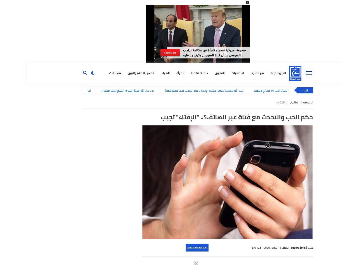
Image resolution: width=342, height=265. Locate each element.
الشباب (138, 73)
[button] (220, 2)
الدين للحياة (251, 73)
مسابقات (88, 73)
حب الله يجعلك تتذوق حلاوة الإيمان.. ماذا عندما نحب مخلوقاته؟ (178, 90)
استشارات (211, 73)
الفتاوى (193, 73)
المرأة (153, 73)
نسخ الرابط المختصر (170, 247)
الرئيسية (281, 102)
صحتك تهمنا (172, 73)
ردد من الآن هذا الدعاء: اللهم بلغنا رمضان (102, 90)
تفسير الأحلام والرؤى (114, 73)
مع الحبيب (230, 73)
